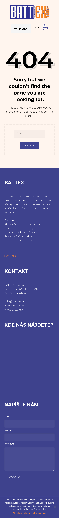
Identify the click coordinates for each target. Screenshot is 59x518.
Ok (14, 513)
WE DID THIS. (13, 256)
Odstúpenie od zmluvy (18, 240)
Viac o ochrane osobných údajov (31, 513)
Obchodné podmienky (18, 228)
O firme (9, 220)
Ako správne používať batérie (22, 224)
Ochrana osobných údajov (20, 232)
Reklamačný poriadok (18, 236)
